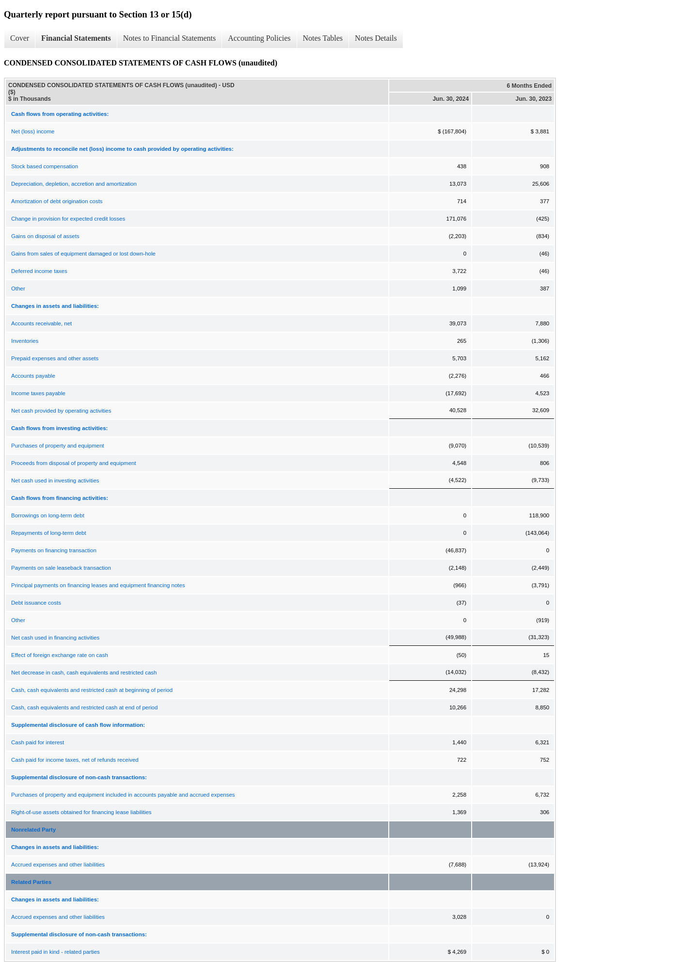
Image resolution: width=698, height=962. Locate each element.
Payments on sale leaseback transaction (61, 568)
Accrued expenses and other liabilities (58, 864)
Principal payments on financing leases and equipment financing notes (98, 585)
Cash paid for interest (37, 742)
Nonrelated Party (33, 830)
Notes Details (376, 38)
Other (18, 288)
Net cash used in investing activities (55, 480)
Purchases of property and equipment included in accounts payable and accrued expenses (123, 795)
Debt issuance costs (36, 603)
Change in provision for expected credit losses (68, 219)
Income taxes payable (38, 393)
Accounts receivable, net (41, 323)
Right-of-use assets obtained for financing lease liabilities (81, 812)
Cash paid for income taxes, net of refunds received (75, 760)
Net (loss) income (32, 131)
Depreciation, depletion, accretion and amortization (74, 184)
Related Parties (31, 882)
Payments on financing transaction (53, 550)
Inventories (24, 341)
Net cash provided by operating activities (61, 411)
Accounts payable (33, 376)
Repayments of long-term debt (48, 533)
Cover (19, 38)
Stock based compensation (44, 166)
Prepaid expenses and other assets (54, 358)
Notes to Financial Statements (169, 38)
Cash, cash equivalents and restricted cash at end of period (84, 707)
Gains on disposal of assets (45, 236)
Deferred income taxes (39, 271)
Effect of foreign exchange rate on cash (59, 655)
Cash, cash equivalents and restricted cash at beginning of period (92, 690)
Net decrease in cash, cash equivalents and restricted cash (84, 672)
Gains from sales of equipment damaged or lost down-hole (83, 254)
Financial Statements (76, 38)
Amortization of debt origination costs (57, 201)
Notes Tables (323, 38)
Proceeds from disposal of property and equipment (73, 463)
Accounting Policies (259, 38)
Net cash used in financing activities (55, 638)
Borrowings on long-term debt (47, 515)
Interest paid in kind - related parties (55, 952)
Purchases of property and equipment (57, 446)
